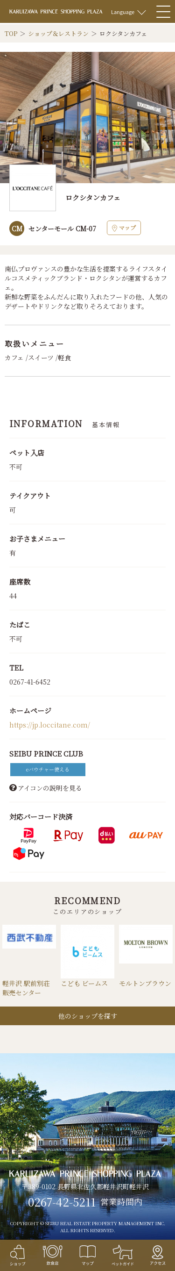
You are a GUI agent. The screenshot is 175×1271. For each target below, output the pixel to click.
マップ (124, 227)
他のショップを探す (87, 1016)
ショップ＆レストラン (58, 33)
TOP (11, 33)
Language (122, 11)
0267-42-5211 (62, 1202)
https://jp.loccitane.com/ (49, 724)
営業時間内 (121, 1202)
